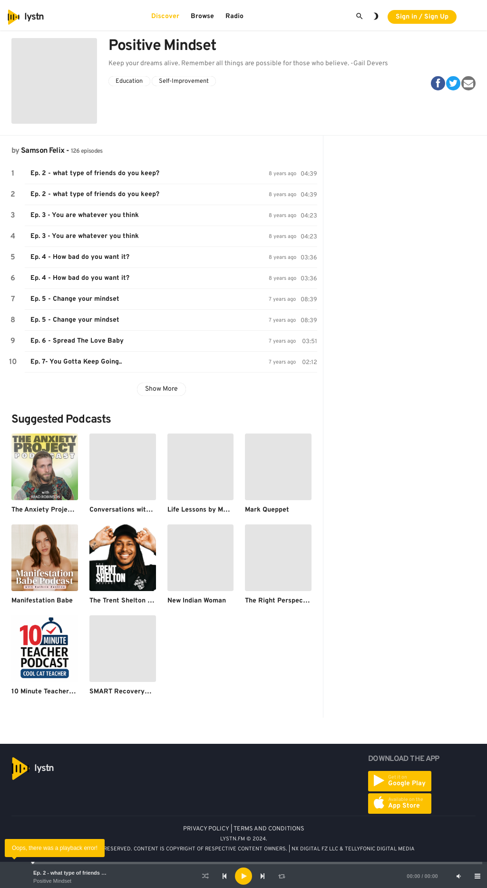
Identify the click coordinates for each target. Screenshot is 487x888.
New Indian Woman (196, 601)
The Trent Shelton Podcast (131, 601)
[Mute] (458, 876)
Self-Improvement (184, 81)
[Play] (243, 876)
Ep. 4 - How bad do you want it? (79, 257)
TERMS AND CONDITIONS (269, 829)
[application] (243, 876)
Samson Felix (42, 151)
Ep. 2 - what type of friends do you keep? (84, 873)
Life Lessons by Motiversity (210, 510)
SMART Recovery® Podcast (133, 692)
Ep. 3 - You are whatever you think (84, 215)
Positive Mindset (52, 881)
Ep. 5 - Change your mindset (74, 299)
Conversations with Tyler (128, 510)
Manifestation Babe (42, 601)
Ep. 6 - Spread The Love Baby (77, 341)
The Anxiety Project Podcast (56, 510)
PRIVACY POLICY (206, 829)
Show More (161, 389)
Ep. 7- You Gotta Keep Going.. (76, 362)
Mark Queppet (267, 510)
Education (129, 81)
